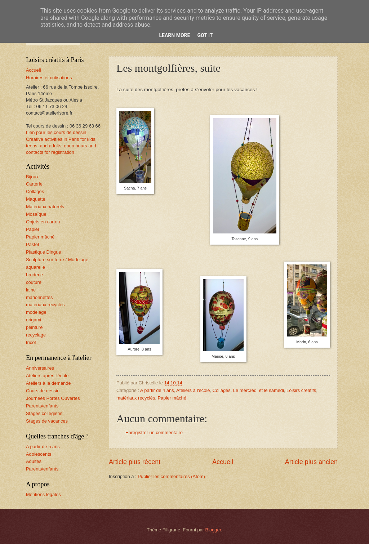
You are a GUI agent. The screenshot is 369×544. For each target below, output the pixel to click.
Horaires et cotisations (49, 77)
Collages (222, 390)
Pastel (32, 244)
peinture (34, 327)
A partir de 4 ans (157, 390)
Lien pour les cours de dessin (56, 132)
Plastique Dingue (43, 252)
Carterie (34, 184)
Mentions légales (43, 494)
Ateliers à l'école (193, 390)
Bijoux (32, 176)
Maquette (35, 199)
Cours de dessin (42, 390)
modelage (36, 312)
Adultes (33, 461)
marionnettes (39, 297)
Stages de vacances (47, 421)
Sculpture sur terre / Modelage (57, 259)
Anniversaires (40, 368)
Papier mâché (171, 398)
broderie (34, 274)
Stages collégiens (44, 413)
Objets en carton (43, 221)
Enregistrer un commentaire (154, 432)
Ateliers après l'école (47, 375)
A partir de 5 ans (43, 446)
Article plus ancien (311, 461)
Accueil (222, 461)
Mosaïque (36, 214)
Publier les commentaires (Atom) (171, 476)
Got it (205, 35)
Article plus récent (134, 461)
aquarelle (35, 267)
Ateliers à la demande (48, 383)
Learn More (174, 35)
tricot (31, 342)
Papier (32, 229)
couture (33, 282)
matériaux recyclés (135, 398)
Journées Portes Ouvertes (53, 398)
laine (31, 290)
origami (33, 319)
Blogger (213, 529)
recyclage (36, 335)
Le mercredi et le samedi (258, 390)
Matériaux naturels (45, 206)
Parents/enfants (42, 406)
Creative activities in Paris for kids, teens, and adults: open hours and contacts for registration (61, 146)
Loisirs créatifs (301, 390)
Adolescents (38, 454)
